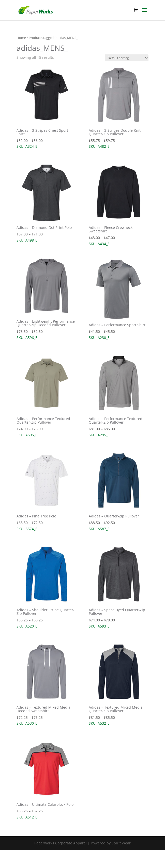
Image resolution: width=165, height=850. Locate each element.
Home (21, 37)
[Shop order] (126, 57)
